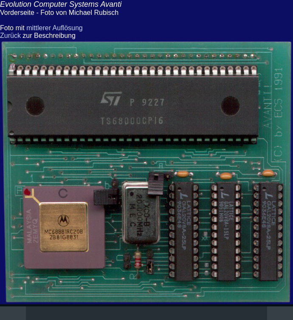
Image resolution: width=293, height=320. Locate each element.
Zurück (10, 35)
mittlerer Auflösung (54, 27)
